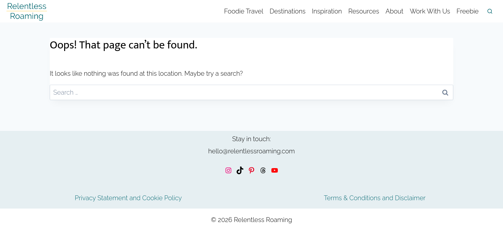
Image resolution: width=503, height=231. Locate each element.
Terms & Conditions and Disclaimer (374, 198)
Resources (363, 11)
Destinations (288, 11)
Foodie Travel (243, 11)
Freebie (467, 11)
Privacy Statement (101, 198)
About (395, 11)
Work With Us (430, 11)
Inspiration (327, 11)
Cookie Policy (162, 198)
